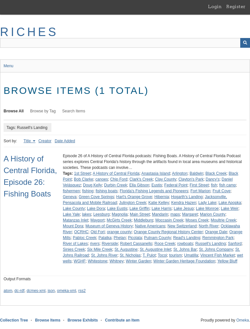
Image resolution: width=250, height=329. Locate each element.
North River (209, 226)
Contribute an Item (122, 320)
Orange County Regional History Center (168, 232)
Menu (8, 66)
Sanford (235, 243)
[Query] (125, 43)
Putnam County (157, 237)
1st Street (82, 173)
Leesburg (101, 214)
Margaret (190, 214)
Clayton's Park (190, 179)
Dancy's (212, 179)
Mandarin (160, 214)
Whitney (116, 261)
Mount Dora (73, 226)
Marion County (212, 214)
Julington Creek (132, 202)
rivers (94, 243)
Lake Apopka (229, 202)
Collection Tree (14, 320)
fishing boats (107, 191)
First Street (199, 185)
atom (8, 290)
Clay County (165, 179)
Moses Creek (197, 220)
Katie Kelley (158, 202)
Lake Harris (162, 208)
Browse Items (48, 320)
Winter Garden (138, 261)
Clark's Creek (141, 179)
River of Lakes (75, 243)
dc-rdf (19, 290)
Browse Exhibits (82, 320)
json (51, 290)
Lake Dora (96, 208)
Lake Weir (229, 208)
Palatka (104, 237)
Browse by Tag (43, 111)
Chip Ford (118, 179)
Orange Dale (216, 232)
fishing (87, 191)
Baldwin (196, 173)
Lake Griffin (139, 208)
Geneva (69, 197)
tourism (175, 255)
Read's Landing (186, 237)
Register (235, 6)
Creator (44, 141)
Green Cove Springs (96, 197)
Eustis (156, 185)
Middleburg (143, 220)
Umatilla (191, 255)
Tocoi (162, 255)
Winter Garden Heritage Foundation (184, 261)
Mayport (97, 220)
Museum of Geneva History (108, 226)
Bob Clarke (83, 179)
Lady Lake (207, 202)
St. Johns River (104, 255)
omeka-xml (66, 290)
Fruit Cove (221, 191)
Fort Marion (200, 191)
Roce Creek (164, 243)
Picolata (135, 237)
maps (175, 214)
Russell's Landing (210, 243)
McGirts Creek (119, 220)
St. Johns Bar (185, 249)
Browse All (14, 111)
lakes (86, 214)
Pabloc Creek (84, 237)
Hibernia (161, 197)
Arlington (179, 173)
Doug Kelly (92, 185)
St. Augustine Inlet (155, 249)
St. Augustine (126, 249)
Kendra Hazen (183, 202)
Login (215, 6)
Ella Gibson (139, 185)
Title (27, 141)
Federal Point (176, 185)
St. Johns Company (216, 249)
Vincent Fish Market (217, 255)
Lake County (74, 208)
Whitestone (97, 261)
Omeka (242, 320)
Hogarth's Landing (187, 197)
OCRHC (81, 232)
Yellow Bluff (227, 261)
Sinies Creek (74, 249)
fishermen (71, 191)
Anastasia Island (155, 173)
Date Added (65, 141)
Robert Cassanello (136, 243)
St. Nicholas (130, 255)
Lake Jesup (184, 208)
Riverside (110, 243)
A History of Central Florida (116, 173)
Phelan (120, 237)
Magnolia (120, 214)
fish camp (227, 185)
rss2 (82, 290)
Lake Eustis (117, 208)
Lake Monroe (207, 208)
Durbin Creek (115, 185)
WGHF (80, 261)
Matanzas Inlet (75, 220)
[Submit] (245, 43)
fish (214, 185)
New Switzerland (181, 226)
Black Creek (216, 173)
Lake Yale (71, 214)
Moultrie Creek (223, 220)
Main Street (140, 214)
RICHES (29, 32)
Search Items (73, 111)
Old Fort (97, 232)
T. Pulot (149, 255)
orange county (119, 232)
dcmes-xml (36, 290)
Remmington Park (218, 237)
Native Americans (150, 226)
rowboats (185, 243)
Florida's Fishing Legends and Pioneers (154, 191)
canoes (101, 179)
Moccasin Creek (169, 220)
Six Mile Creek (99, 249)
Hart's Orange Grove (134, 197)
